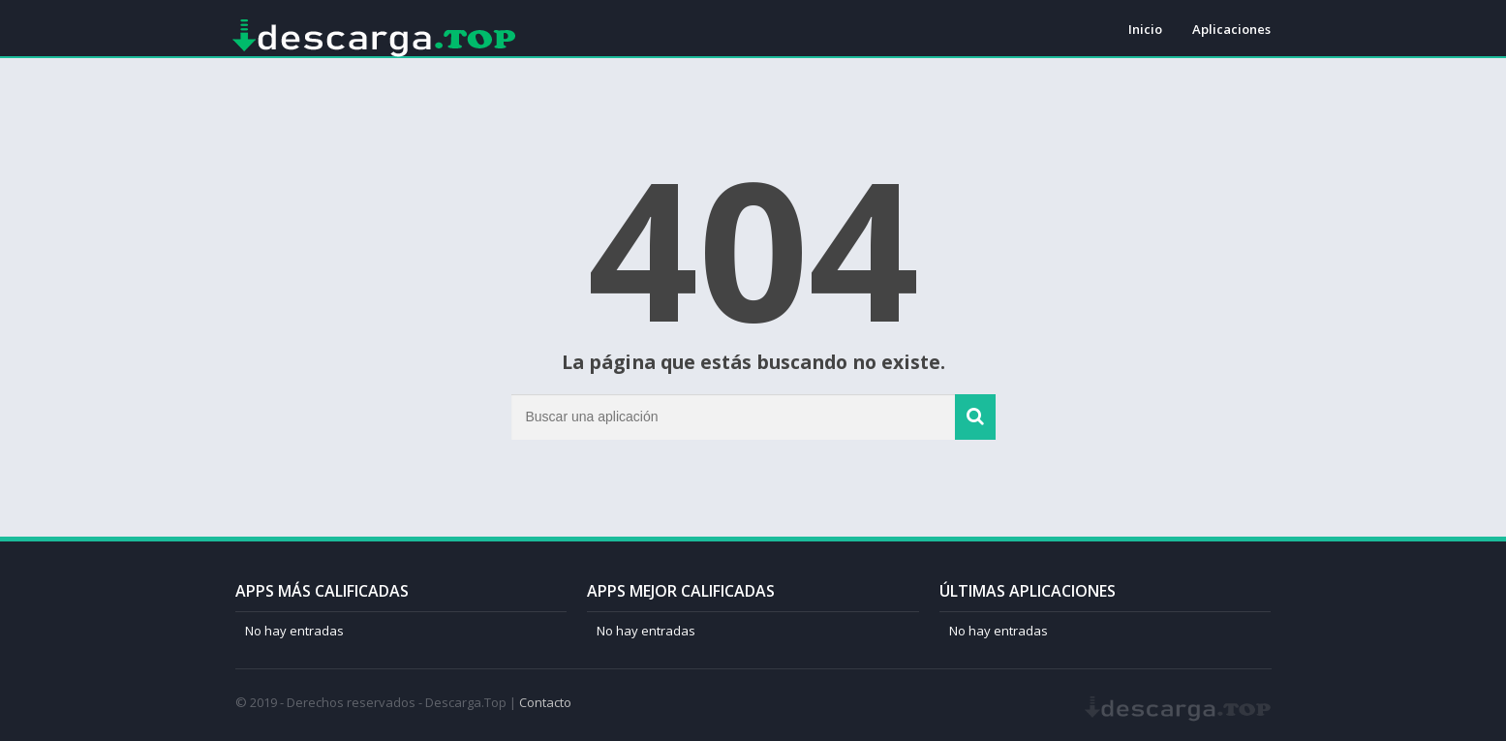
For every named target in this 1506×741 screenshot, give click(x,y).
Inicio (1145, 29)
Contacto (545, 702)
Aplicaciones (1231, 29)
